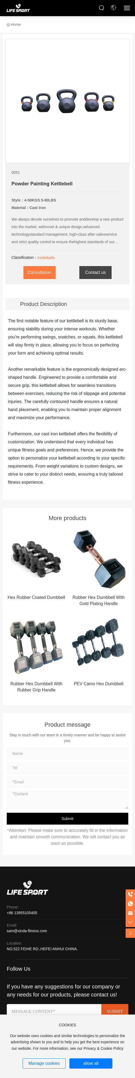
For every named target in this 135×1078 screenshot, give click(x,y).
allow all (90, 1063)
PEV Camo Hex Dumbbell (98, 683)
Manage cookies (44, 1063)
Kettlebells (46, 258)
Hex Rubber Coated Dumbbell (36, 597)
